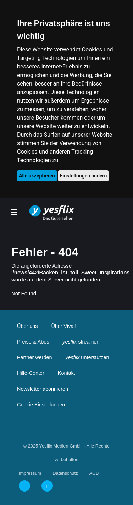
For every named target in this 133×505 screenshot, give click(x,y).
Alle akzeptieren (37, 176)
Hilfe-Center (30, 373)
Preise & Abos (33, 342)
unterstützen (87, 357)
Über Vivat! (63, 326)
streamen (80, 342)
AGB (94, 473)
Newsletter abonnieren (42, 389)
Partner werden (34, 357)
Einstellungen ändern (83, 176)
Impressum (30, 473)
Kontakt (66, 373)
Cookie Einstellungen (41, 404)
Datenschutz (65, 473)
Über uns (27, 326)
